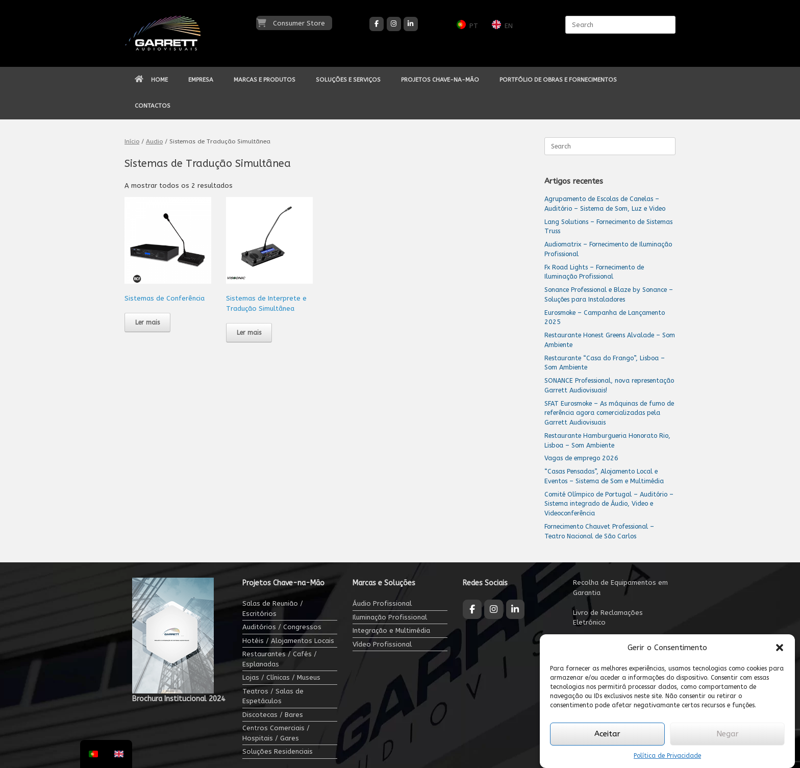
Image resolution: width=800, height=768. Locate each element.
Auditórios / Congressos (281, 627)
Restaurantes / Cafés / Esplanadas (279, 659)
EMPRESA (200, 79)
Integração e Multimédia (391, 630)
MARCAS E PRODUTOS (264, 79)
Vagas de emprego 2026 (581, 458)
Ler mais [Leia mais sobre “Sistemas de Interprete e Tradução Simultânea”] (249, 332)
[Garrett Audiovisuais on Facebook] (376, 24)
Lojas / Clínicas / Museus (281, 677)
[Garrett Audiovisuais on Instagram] (394, 24)
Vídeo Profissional (382, 644)
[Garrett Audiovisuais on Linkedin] (411, 24)
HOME (151, 79)
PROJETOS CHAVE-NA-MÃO (440, 79)
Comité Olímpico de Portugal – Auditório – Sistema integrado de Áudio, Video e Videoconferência (608, 503)
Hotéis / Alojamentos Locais (288, 641)
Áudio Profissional (382, 603)
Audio (154, 141)
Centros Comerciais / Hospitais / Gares (276, 733)
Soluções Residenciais (277, 751)
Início (131, 141)
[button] (779, 647)
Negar (727, 733)
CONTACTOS (152, 105)
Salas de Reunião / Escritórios (272, 608)
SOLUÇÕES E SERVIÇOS (348, 79)
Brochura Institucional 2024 (178, 699)
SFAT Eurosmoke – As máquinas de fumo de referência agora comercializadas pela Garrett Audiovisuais (609, 413)
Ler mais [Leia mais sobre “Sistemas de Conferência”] (147, 322)
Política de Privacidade (667, 755)
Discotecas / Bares (272, 715)
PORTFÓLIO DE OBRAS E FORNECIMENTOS (558, 79)
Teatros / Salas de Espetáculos (273, 696)
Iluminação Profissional (390, 617)
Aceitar (607, 733)
